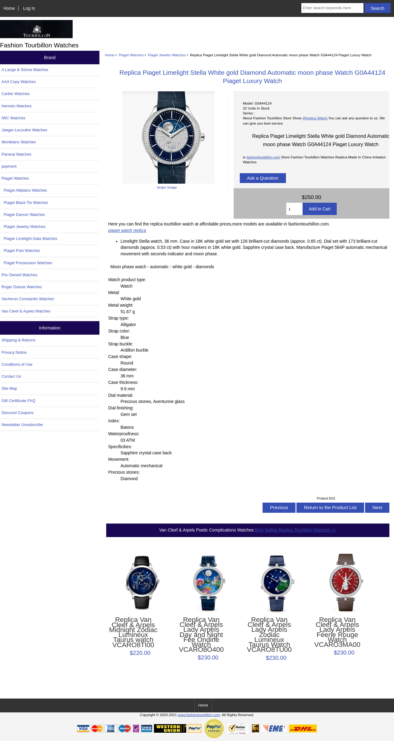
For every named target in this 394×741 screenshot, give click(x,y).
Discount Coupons (18, 412)
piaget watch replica (127, 230)
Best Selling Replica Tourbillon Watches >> (295, 530)
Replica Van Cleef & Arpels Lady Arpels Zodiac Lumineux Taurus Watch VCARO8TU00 (269, 634)
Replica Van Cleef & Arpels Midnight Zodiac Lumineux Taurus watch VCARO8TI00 (133, 632)
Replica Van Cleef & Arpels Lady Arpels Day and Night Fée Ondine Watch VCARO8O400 (201, 634)
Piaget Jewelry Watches (167, 55)
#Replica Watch (315, 118)
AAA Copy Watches (19, 81)
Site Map (9, 388)
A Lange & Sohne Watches (25, 69)
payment (9, 166)
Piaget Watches (131, 55)
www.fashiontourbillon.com (199, 715)
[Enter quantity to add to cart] (294, 209)
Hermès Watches (16, 106)
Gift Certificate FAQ (18, 400)
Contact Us (11, 376)
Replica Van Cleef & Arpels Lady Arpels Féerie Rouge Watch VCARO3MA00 (337, 632)
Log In (29, 8)
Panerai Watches (16, 154)
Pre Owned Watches (19, 275)
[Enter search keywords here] (332, 8)
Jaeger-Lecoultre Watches (24, 130)
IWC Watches (13, 118)
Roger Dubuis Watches (22, 287)
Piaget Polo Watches (21, 250)
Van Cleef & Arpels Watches (26, 311)
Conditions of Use (17, 364)
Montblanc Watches (19, 142)
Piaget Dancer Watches (23, 214)
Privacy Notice (14, 352)
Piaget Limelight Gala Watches (29, 238)
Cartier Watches (16, 93)
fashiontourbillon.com (263, 157)
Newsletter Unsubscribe (22, 424)
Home (9, 8)
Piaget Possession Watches (27, 263)
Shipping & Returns (18, 340)
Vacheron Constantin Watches (28, 299)
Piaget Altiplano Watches (24, 190)
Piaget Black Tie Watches (25, 202)
